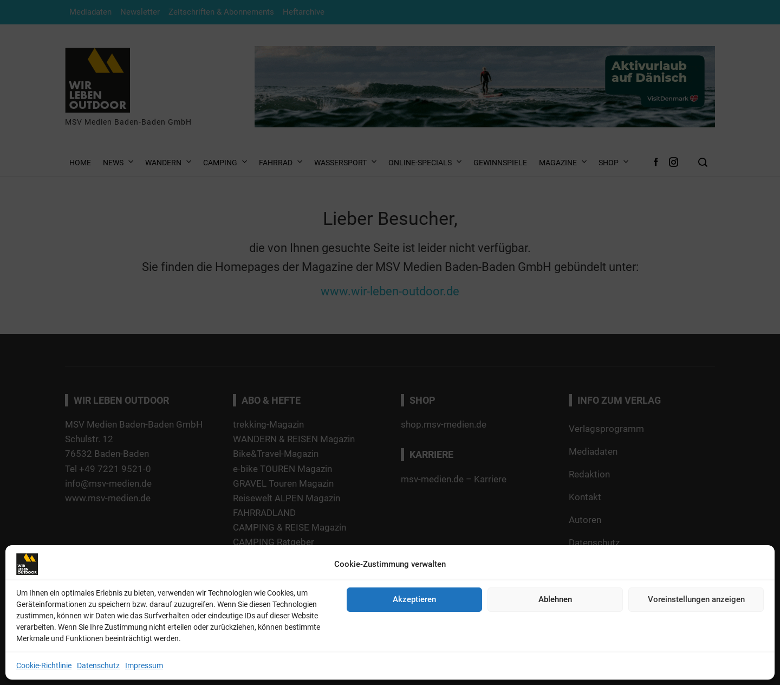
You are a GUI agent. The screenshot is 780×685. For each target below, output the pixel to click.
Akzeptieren (414, 599)
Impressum (144, 665)
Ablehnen (555, 599)
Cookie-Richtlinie (44, 665)
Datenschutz (98, 665)
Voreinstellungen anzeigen (696, 599)
